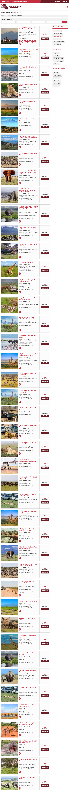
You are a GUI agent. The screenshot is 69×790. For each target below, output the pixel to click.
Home (2, 15)
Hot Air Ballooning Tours (59, 41)
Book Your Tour (45, 38)
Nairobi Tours (57, 72)
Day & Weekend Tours (58, 61)
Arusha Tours (56, 86)
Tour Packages (7, 15)
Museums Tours (57, 44)
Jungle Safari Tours (58, 33)
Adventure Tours (57, 31)
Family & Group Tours (58, 58)
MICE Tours (56, 63)
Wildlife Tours (56, 55)
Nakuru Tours (57, 78)
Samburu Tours (57, 83)
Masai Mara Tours (58, 75)
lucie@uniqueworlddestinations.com (19, 1)
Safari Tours (56, 53)
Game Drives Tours (58, 36)
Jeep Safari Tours (57, 39)
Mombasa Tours (57, 80)
